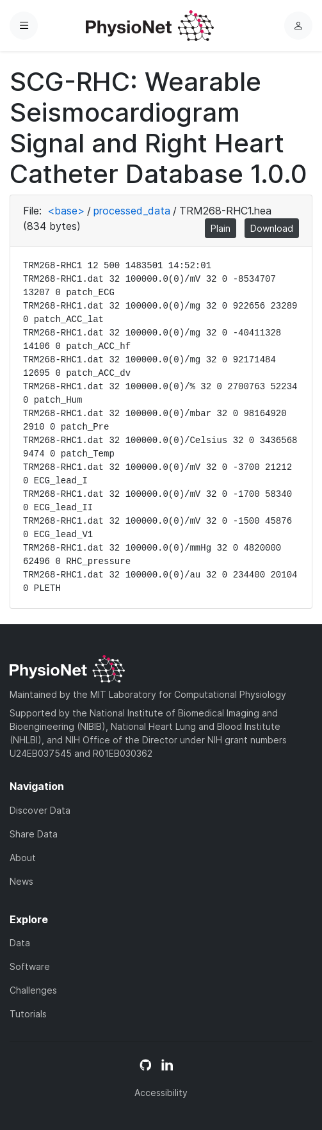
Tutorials (28, 1013)
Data (20, 942)
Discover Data (40, 810)
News (21, 881)
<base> (66, 210)
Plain (220, 228)
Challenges (33, 990)
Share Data (34, 833)
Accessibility (161, 1092)
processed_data (131, 210)
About (23, 857)
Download (271, 228)
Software (30, 966)
